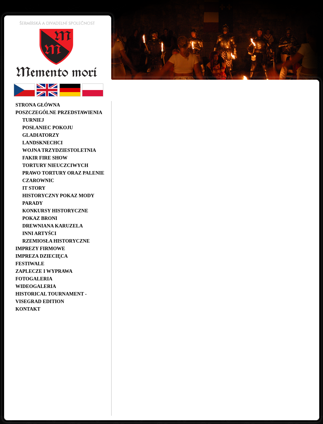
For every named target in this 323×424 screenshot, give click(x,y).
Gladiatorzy (40, 135)
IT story (33, 188)
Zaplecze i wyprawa (43, 271)
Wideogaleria (35, 286)
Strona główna (37, 105)
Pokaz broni (39, 218)
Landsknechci (42, 142)
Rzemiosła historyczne (56, 241)
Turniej (33, 120)
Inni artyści (39, 233)
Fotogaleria (34, 278)
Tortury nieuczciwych (55, 165)
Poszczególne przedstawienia (58, 112)
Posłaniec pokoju (47, 127)
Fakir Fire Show (45, 157)
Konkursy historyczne (55, 210)
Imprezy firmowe (40, 248)
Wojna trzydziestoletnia (59, 150)
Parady (32, 203)
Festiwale (29, 263)
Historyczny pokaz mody (58, 195)
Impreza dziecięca (41, 256)
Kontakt (28, 309)
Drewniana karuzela (52, 225)
